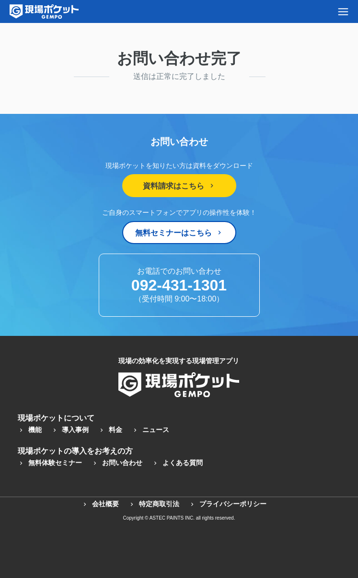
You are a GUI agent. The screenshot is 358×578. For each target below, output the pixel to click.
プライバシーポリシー (227, 504)
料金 (110, 430)
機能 (30, 430)
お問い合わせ (117, 463)
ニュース (150, 430)
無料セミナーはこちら (179, 233)
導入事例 (70, 430)
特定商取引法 (153, 504)
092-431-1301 (179, 285)
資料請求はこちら (179, 186)
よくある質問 (177, 463)
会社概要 (100, 504)
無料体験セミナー (50, 463)
